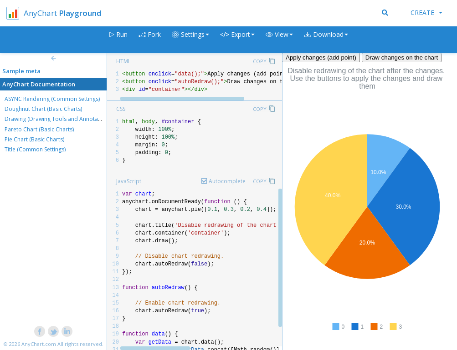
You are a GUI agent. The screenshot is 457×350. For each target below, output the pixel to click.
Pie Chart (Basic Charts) (34, 139)
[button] (279, 40)
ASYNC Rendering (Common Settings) (52, 99)
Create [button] (426, 12)
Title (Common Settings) (35, 149)
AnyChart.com (38, 343)
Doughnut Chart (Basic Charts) (43, 109)
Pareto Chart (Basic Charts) (39, 129)
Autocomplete (227, 181)
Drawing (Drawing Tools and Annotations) (58, 119)
